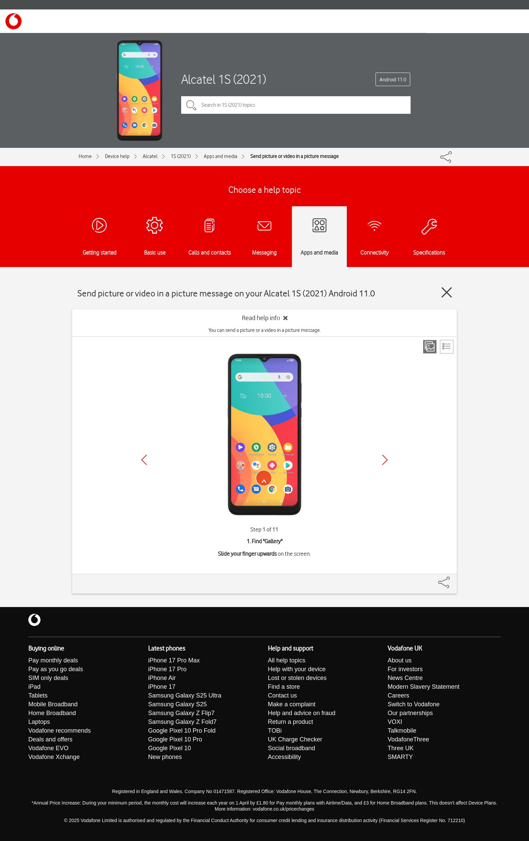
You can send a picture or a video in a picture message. (264, 330)
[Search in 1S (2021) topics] (296, 105)
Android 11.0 (393, 80)
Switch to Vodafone (414, 704)
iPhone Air (162, 678)
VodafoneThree (408, 739)
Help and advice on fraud (301, 713)
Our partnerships (410, 713)
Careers (398, 695)
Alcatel (150, 156)
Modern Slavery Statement (424, 686)
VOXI (395, 721)
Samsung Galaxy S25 (177, 704)
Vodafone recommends (59, 730)
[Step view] (430, 346)
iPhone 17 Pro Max (174, 660)
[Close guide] (447, 292)
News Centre (405, 678)
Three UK (401, 748)
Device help (117, 156)
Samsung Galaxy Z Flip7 (181, 713)
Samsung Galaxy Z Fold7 (182, 721)
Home (85, 156)
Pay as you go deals (55, 669)
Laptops (39, 721)
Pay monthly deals (53, 660)
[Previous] (144, 460)
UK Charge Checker (295, 739)
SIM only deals (48, 678)
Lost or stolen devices (297, 678)
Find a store (284, 686)
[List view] (446, 346)
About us (400, 660)
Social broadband (291, 748)
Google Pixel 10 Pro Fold (182, 730)
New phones (165, 757)
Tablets (38, 695)
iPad (34, 686)
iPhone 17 (161, 686)
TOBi (275, 730)
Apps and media (220, 156)
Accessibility (284, 757)
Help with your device (297, 669)
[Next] (385, 460)
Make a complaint (291, 704)
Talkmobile (402, 730)
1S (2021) (181, 156)
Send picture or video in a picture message (294, 156)
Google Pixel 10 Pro (175, 739)
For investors (405, 669)
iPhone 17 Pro (167, 669)
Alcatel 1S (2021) (223, 79)
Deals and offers (50, 739)
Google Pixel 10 (169, 748)
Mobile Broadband (53, 704)
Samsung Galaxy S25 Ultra (184, 695)
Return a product (290, 721)
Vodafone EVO (48, 748)
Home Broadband (52, 713)
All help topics (286, 660)
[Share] (452, 579)
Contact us (282, 695)
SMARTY (400, 757)
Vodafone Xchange (54, 757)
